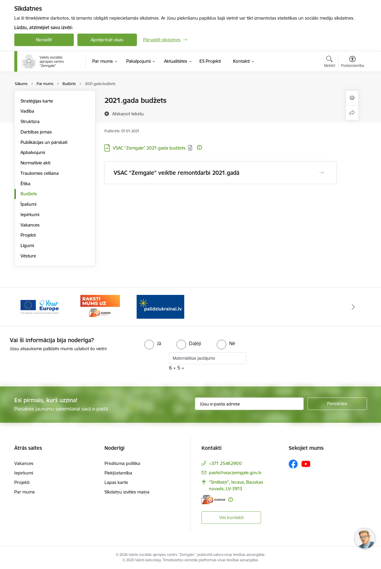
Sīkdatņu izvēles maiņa (126, 492)
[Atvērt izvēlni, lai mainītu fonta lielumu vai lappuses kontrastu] (352, 62)
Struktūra (30, 121)
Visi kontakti (231, 517)
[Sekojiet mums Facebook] (293, 464)
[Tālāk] (353, 306)
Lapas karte (116, 482)
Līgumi (27, 245)
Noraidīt (44, 40)
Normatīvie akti (35, 163)
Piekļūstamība (118, 473)
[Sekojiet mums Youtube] (306, 463)
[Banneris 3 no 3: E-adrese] (100, 306)
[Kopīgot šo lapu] (352, 113)
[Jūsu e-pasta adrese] (249, 403)
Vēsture (28, 256)
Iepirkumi (30, 214)
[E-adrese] (213, 499)
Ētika (25, 183)
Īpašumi (28, 204)
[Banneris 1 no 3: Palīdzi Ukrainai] (160, 306)
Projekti (28, 235)
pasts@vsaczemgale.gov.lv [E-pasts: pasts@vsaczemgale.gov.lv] (235, 472)
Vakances (30, 225)
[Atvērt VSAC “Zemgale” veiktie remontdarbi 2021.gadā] (321, 172)
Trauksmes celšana (40, 173)
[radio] (152, 343)
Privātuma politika (122, 463)
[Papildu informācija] (199, 147)
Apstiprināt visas (107, 40)
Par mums (24, 492)
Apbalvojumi (33, 152)
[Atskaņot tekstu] (128, 113)
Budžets (29, 194)
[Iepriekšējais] (28, 306)
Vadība (27, 111)
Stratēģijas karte (37, 101)
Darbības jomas (36, 132)
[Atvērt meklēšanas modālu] (329, 62)
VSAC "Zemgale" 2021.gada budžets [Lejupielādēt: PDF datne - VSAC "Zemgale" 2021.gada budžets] (149, 148)
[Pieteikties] (337, 403)
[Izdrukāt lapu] (352, 98)
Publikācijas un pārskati (44, 142)
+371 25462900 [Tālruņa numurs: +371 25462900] (225, 463)
